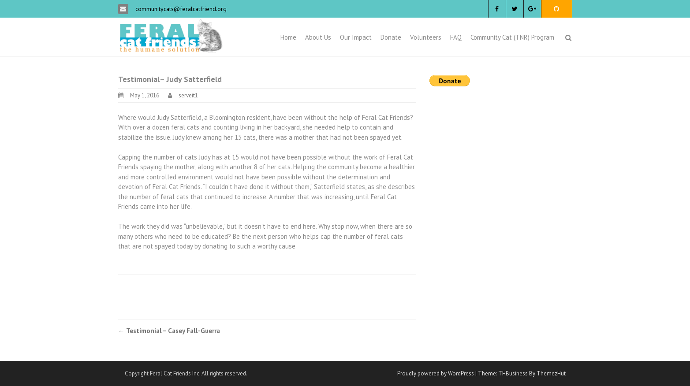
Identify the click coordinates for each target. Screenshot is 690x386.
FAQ (456, 37)
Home (288, 37)
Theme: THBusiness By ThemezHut (522, 373)
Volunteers (425, 37)
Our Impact (356, 37)
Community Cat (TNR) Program (512, 37)
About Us (318, 37)
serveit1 (188, 95)
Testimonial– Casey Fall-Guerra (169, 331)
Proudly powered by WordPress (435, 373)
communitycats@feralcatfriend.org (180, 9)
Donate (390, 37)
